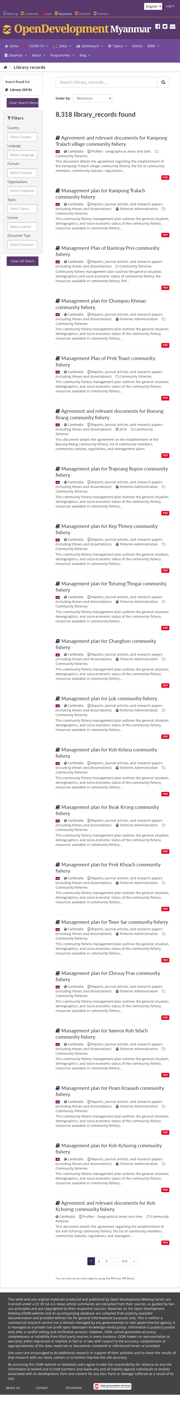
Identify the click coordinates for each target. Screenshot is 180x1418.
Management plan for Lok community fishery (109, 698)
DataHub (18, 55)
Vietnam (102, 14)
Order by (63, 98)
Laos (48, 14)
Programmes (62, 55)
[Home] (5, 67)
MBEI (153, 46)
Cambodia (31, 14)
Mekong (12, 14)
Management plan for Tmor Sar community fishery (114, 922)
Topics (120, 46)
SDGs (65, 46)
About (39, 55)
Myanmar (65, 14)
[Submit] (163, 82)
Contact (42, 1387)
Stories (137, 46)
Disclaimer (74, 1387)
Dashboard (92, 46)
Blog (85, 55)
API (113, 1278)
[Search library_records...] (107, 82)
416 (124, 1261)
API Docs (127, 1278)
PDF (165, 177)
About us (13, 1387)
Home (13, 46)
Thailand (84, 14)
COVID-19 (38, 46)
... (114, 1261)
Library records (29, 67)
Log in (170, 6)
